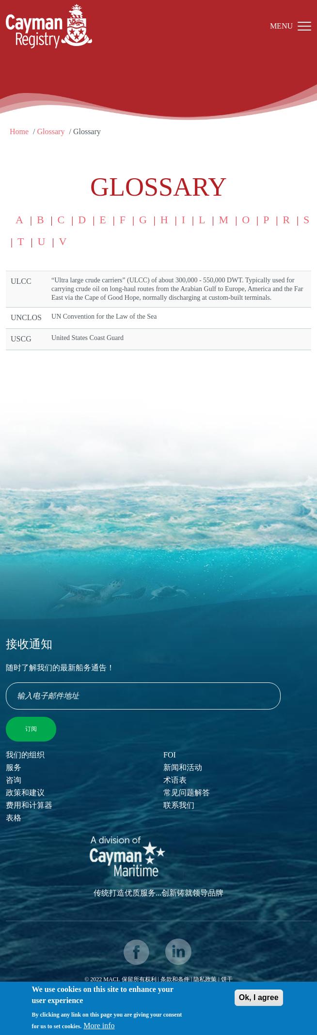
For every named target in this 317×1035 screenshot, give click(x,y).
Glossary (51, 131)
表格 (13, 818)
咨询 (13, 780)
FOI (169, 755)
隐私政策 (205, 979)
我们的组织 (25, 755)
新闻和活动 (182, 767)
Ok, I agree (259, 1001)
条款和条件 (175, 979)
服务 (13, 767)
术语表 (175, 780)
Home (19, 131)
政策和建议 (25, 792)
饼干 (227, 979)
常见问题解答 (186, 792)
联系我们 (178, 805)
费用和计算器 (29, 805)
